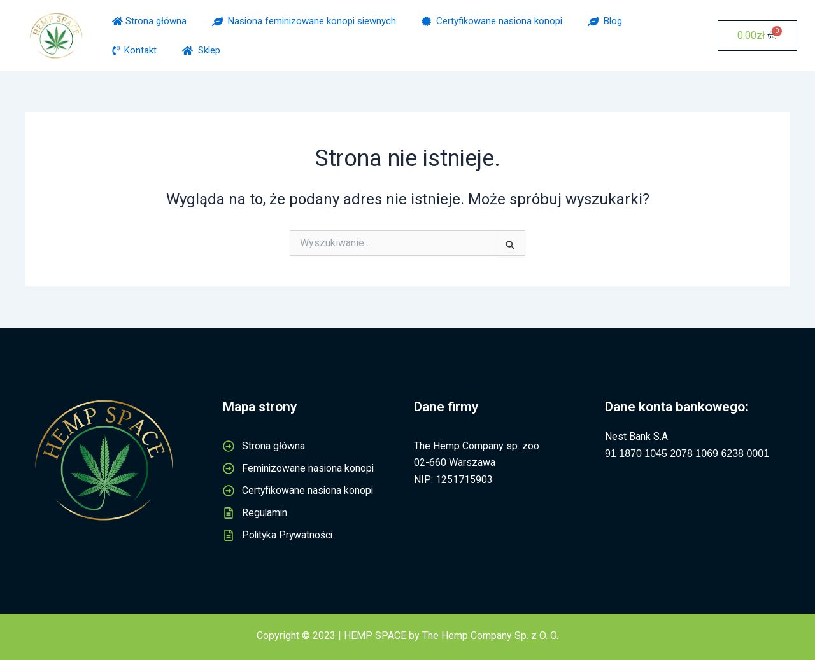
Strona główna (149, 21)
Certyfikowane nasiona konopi (492, 21)
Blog (605, 21)
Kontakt (134, 50)
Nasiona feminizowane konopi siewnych (304, 21)
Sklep (201, 50)
